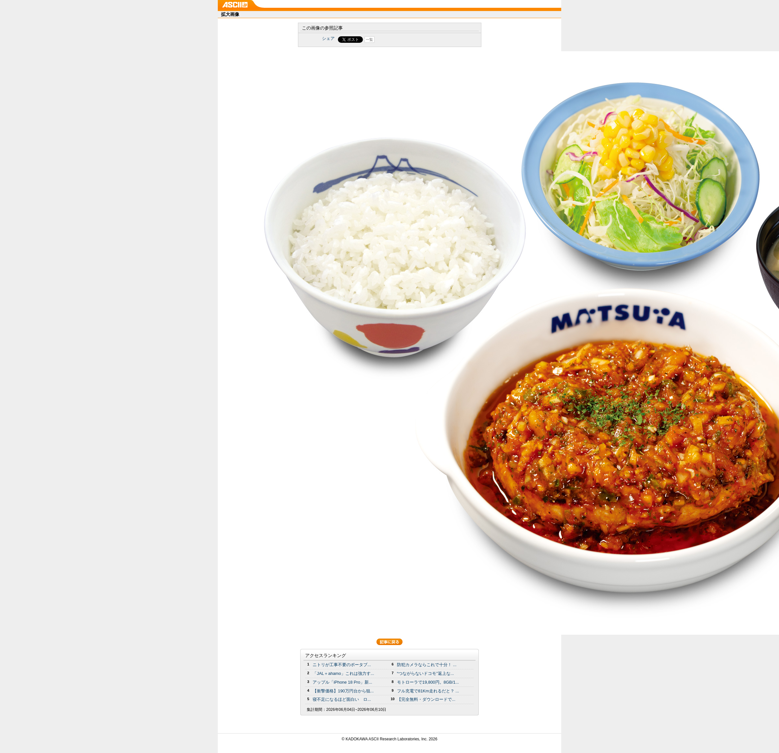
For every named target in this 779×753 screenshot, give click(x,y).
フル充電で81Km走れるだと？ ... (428, 690)
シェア (328, 38)
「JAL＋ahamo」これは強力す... (343, 673)
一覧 (369, 39)
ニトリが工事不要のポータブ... (342, 664)
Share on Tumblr (414, 39)
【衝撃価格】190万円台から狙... (343, 690)
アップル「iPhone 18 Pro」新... (342, 682)
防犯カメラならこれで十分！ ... (426, 664)
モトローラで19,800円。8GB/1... (428, 682)
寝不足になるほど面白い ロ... (342, 699)
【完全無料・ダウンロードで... (426, 699)
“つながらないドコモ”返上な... (425, 673)
